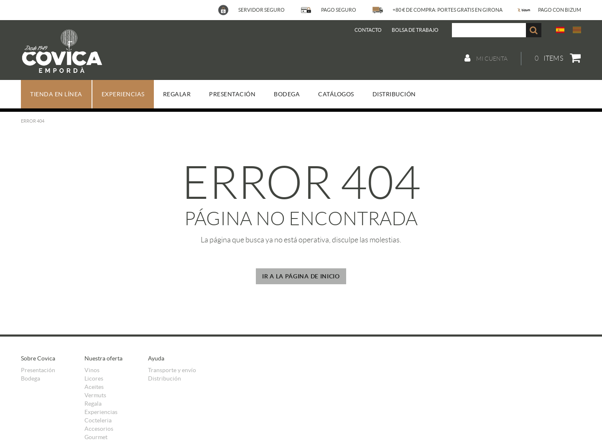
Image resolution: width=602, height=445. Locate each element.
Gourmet (95, 437)
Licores (93, 378)
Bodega (30, 378)
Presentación (38, 370)
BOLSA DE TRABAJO (415, 30)
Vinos (91, 370)
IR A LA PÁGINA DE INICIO (301, 276)
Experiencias (100, 412)
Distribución (164, 378)
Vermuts (95, 395)
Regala (93, 403)
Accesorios (98, 428)
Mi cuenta (486, 58)
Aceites (94, 386)
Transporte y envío (172, 370)
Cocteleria (98, 420)
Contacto (368, 30)
